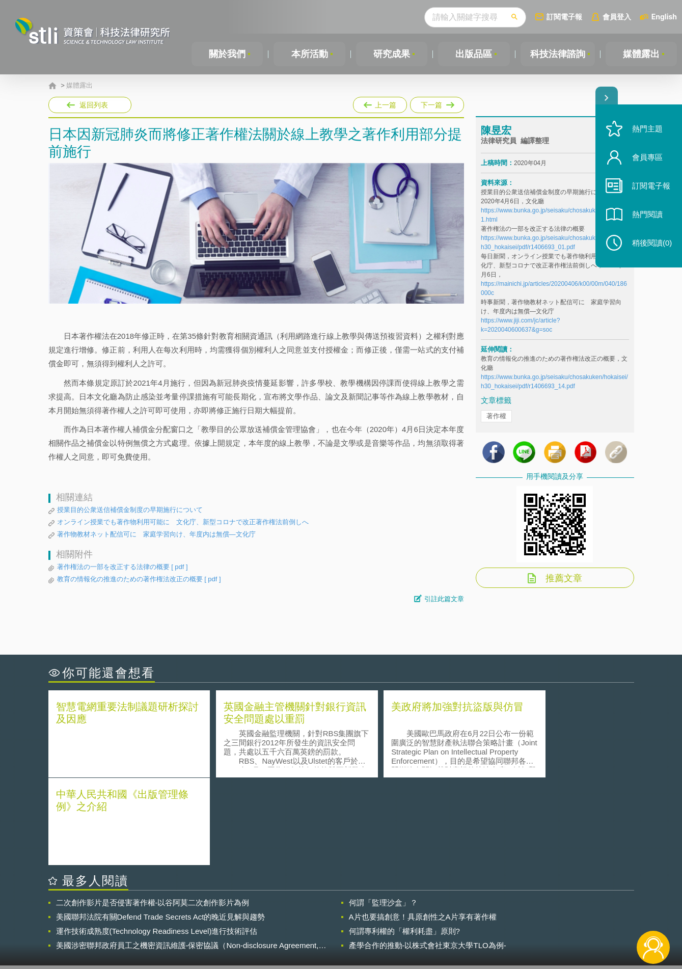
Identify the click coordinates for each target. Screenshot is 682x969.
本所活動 (309, 54)
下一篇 (436, 103)
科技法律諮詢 (557, 54)
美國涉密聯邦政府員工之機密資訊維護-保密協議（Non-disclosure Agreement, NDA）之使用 (187, 858)
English (664, 16)
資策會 (487, 913)
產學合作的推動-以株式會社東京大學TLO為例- (427, 857)
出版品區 (473, 54)
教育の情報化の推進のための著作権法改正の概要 (139, 579)
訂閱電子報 (564, 16)
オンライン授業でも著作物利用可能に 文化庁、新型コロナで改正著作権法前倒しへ (183, 522)
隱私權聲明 (347, 913)
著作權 (496, 417)
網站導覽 (406, 927)
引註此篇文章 (444, 599)
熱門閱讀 (647, 214)
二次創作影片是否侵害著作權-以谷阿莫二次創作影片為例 (153, 815)
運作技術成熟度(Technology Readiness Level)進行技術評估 (157, 843)
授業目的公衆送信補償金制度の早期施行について (130, 510)
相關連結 (545, 913)
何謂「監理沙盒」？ (383, 815)
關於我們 (227, 54)
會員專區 (647, 157)
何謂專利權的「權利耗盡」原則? (404, 843)
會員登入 (617, 16)
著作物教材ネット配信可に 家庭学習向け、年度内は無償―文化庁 (156, 534)
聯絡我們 (344, 927)
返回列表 (93, 105)
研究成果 (391, 54)
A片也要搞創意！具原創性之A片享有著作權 (423, 829)
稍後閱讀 (652, 242)
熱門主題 (647, 128)
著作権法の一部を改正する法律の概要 (122, 567)
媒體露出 (641, 54)
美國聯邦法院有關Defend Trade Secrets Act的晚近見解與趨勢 (160, 829)
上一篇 (380, 103)
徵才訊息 (406, 913)
